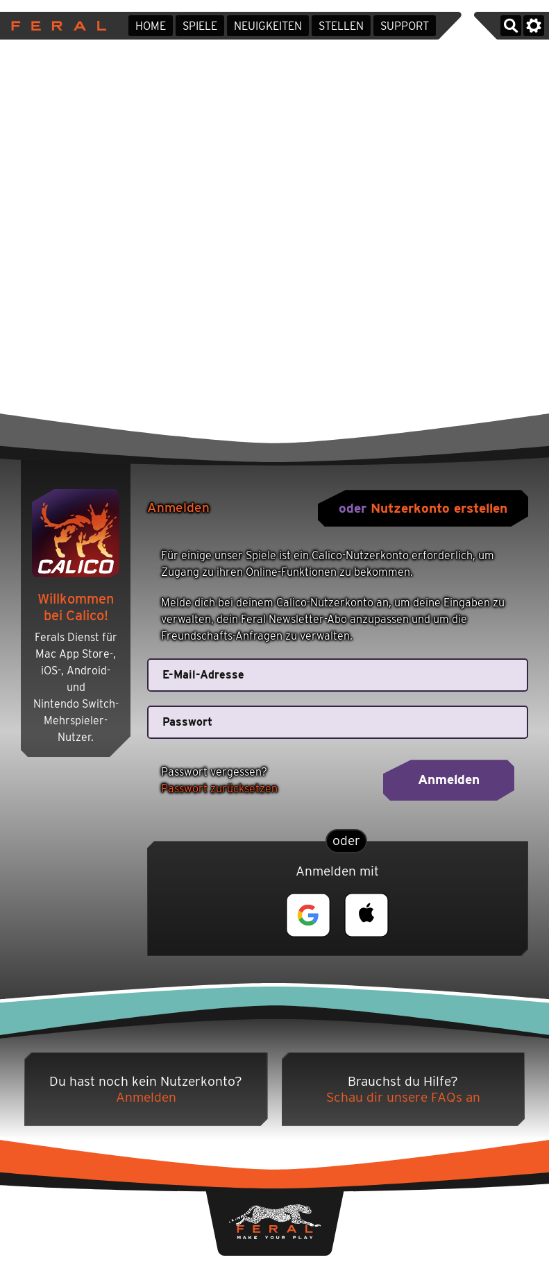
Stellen (341, 26)
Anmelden (449, 779)
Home (150, 26)
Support (404, 26)
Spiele (200, 26)
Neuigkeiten (268, 26)
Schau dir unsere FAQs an (403, 1097)
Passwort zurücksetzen (219, 788)
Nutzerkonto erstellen (439, 508)
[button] (308, 915)
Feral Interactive (55, 26)
